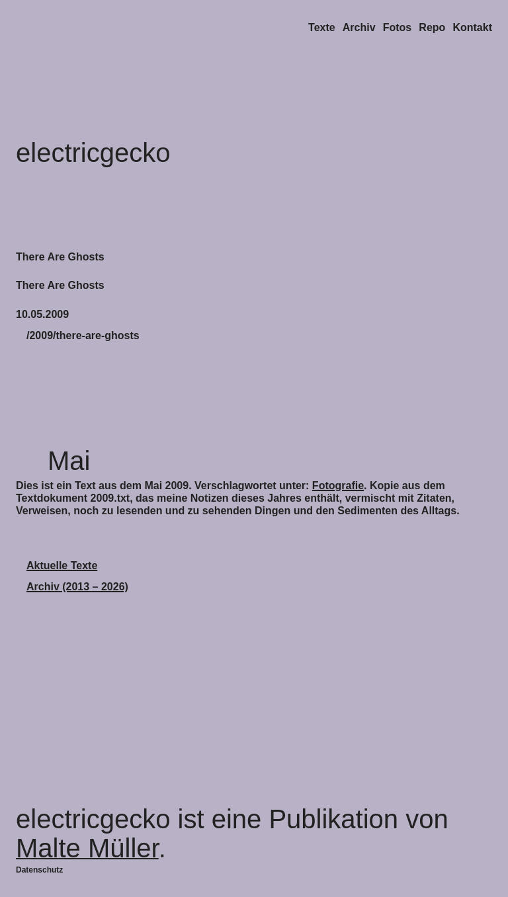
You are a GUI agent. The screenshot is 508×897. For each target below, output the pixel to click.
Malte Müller (87, 848)
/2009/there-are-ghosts (83, 335)
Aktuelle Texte (61, 565)
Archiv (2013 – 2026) (77, 586)
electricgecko (93, 152)
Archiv (359, 27)
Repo (432, 27)
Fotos (397, 27)
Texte (321, 27)
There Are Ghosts (60, 256)
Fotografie (338, 485)
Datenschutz (39, 870)
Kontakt (472, 27)
